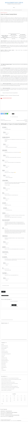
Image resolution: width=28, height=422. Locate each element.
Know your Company (4, 359)
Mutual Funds (3, 364)
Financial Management (4, 352)
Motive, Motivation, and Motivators (6, 390)
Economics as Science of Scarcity (6, 380)
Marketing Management (4, 12)
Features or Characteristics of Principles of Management (9, 386)
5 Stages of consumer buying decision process (21, 121)
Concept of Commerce (8, 413)
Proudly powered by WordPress (5, 420)
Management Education (14, 3)
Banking (2, 344)
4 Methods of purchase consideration (11, 412)
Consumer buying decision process (6, 120)
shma (6, 16)
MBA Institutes (3, 363)
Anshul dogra (2, 413)
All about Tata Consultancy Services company (8, 382)
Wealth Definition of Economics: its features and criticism (9, 383)
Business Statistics (4, 348)
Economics (3, 349)
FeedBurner (16, 306)
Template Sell (19, 420)
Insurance (2, 356)
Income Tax (3, 355)
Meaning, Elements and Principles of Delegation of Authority (10, 387)
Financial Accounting (4, 351)
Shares (2, 368)
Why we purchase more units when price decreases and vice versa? (11, 379)
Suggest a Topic (11, 416)
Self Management (4, 367)
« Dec (2, 403)
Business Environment (4, 345)
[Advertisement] (14, 29)
